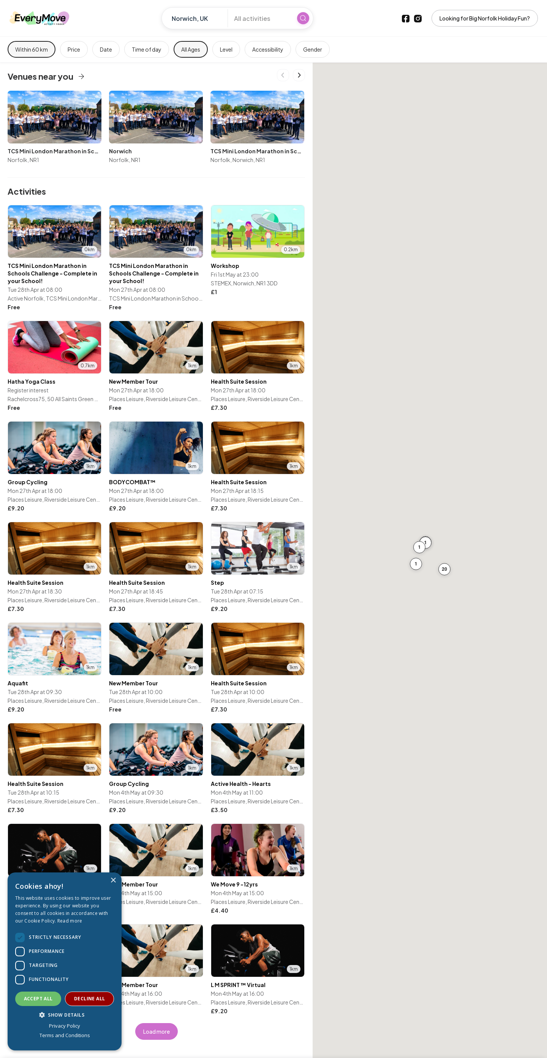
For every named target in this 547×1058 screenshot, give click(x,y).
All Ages (190, 49)
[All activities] (260, 18)
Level (226, 49)
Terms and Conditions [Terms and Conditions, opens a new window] (65, 1035)
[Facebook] (405, 18)
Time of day (146, 49)
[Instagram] (417, 18)
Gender (312, 49)
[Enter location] (198, 18)
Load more (156, 1031)
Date (106, 49)
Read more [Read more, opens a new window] (69, 921)
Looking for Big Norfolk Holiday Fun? (484, 18)
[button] (425, 542)
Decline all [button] (89, 998)
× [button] (113, 880)
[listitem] (54, 258)
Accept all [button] (38, 998)
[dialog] (65, 961)
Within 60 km (31, 49)
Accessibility (267, 49)
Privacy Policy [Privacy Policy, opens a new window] (64, 1025)
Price (74, 49)
